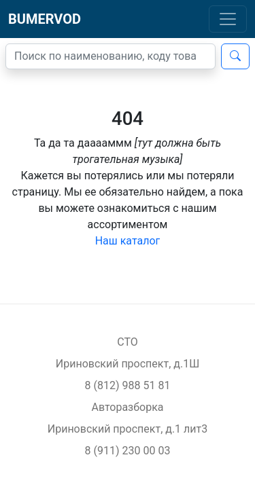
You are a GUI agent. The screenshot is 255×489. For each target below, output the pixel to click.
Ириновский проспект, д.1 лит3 (128, 428)
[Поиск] (110, 56)
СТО (127, 342)
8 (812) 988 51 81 (128, 385)
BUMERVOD (44, 19)
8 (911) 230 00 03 (128, 450)
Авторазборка (127, 407)
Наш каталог (127, 240)
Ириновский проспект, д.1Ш (127, 363)
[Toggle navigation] (228, 19)
